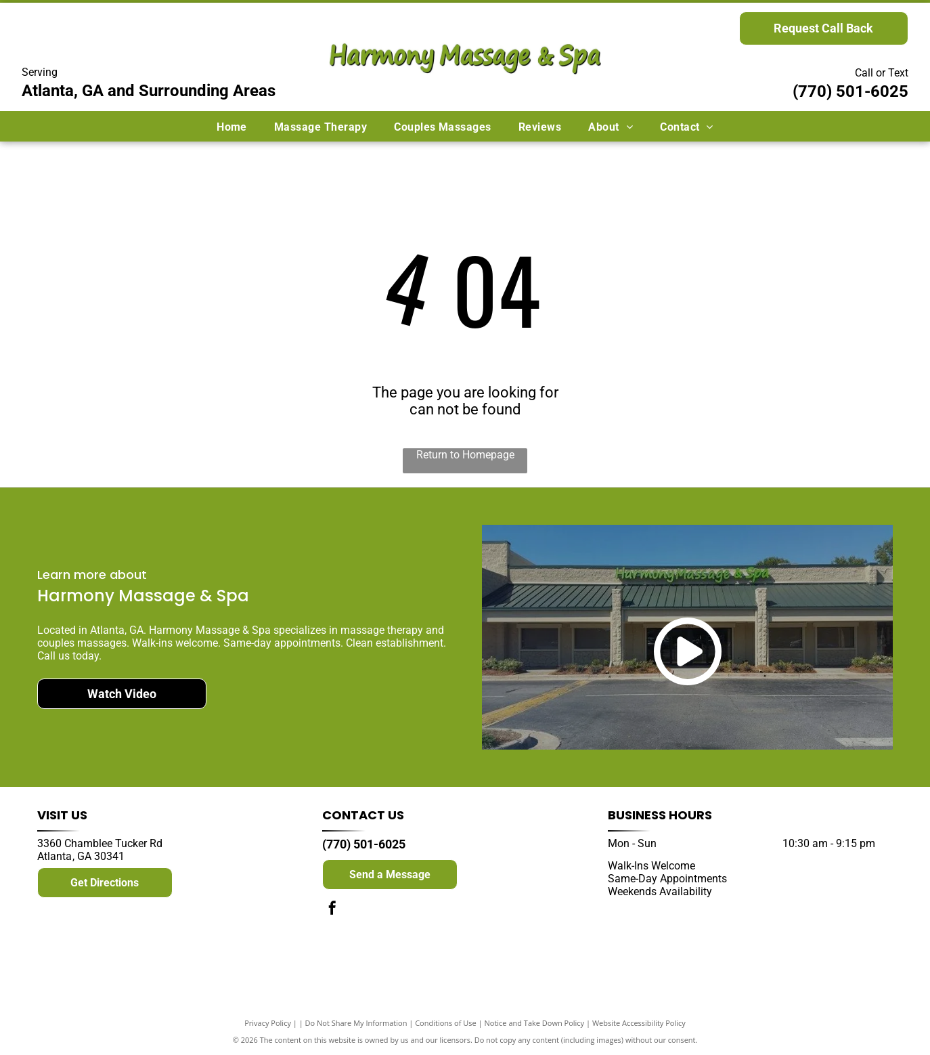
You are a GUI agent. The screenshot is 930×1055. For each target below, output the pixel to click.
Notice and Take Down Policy (535, 1023)
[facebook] (332, 910)
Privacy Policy (267, 1023)
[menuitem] (232, 126)
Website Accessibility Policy (639, 1023)
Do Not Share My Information (356, 1023)
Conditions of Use (446, 1023)
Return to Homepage (465, 454)
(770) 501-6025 (850, 91)
